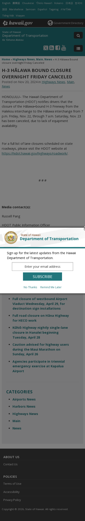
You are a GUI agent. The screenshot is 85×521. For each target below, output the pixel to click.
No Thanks (30, 287)
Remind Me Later (51, 287)
